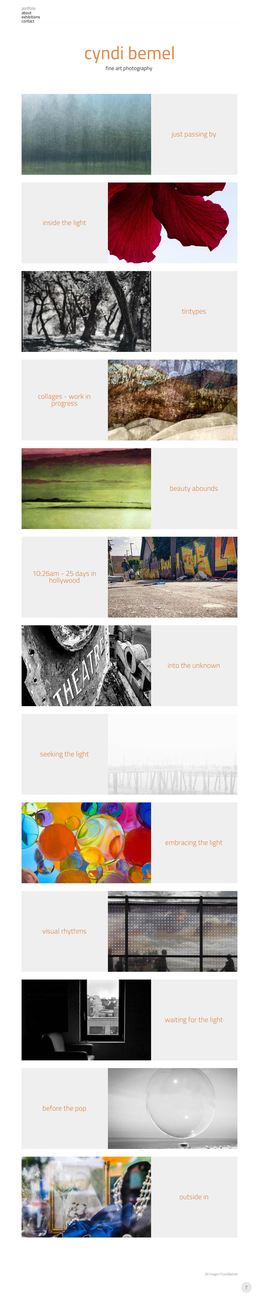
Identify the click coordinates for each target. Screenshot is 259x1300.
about (26, 12)
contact (28, 21)
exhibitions (31, 16)
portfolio (29, 8)
